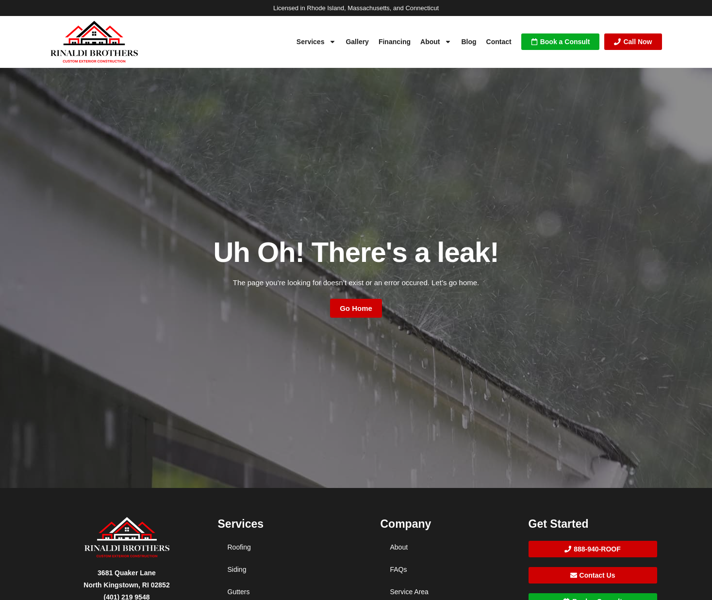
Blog (468, 42)
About (435, 41)
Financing (395, 42)
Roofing (239, 547)
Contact (499, 42)
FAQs (398, 569)
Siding (237, 569)
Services (316, 41)
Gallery (357, 42)
